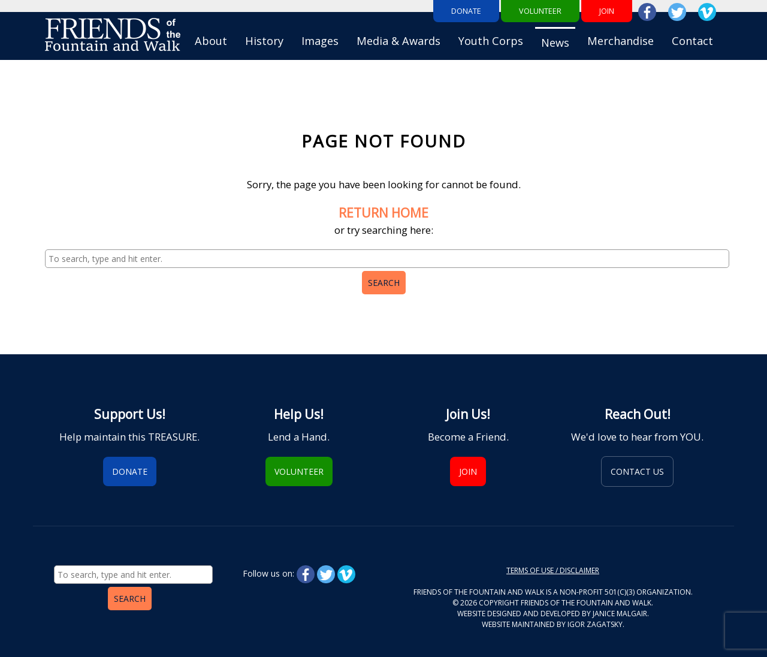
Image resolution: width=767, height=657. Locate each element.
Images (320, 41)
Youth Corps (490, 41)
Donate (466, 11)
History (264, 41)
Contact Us (637, 471)
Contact (692, 41)
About (211, 41)
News (555, 42)
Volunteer (540, 11)
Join (606, 11)
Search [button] (384, 282)
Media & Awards (398, 41)
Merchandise (620, 41)
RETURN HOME (383, 212)
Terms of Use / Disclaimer (552, 570)
